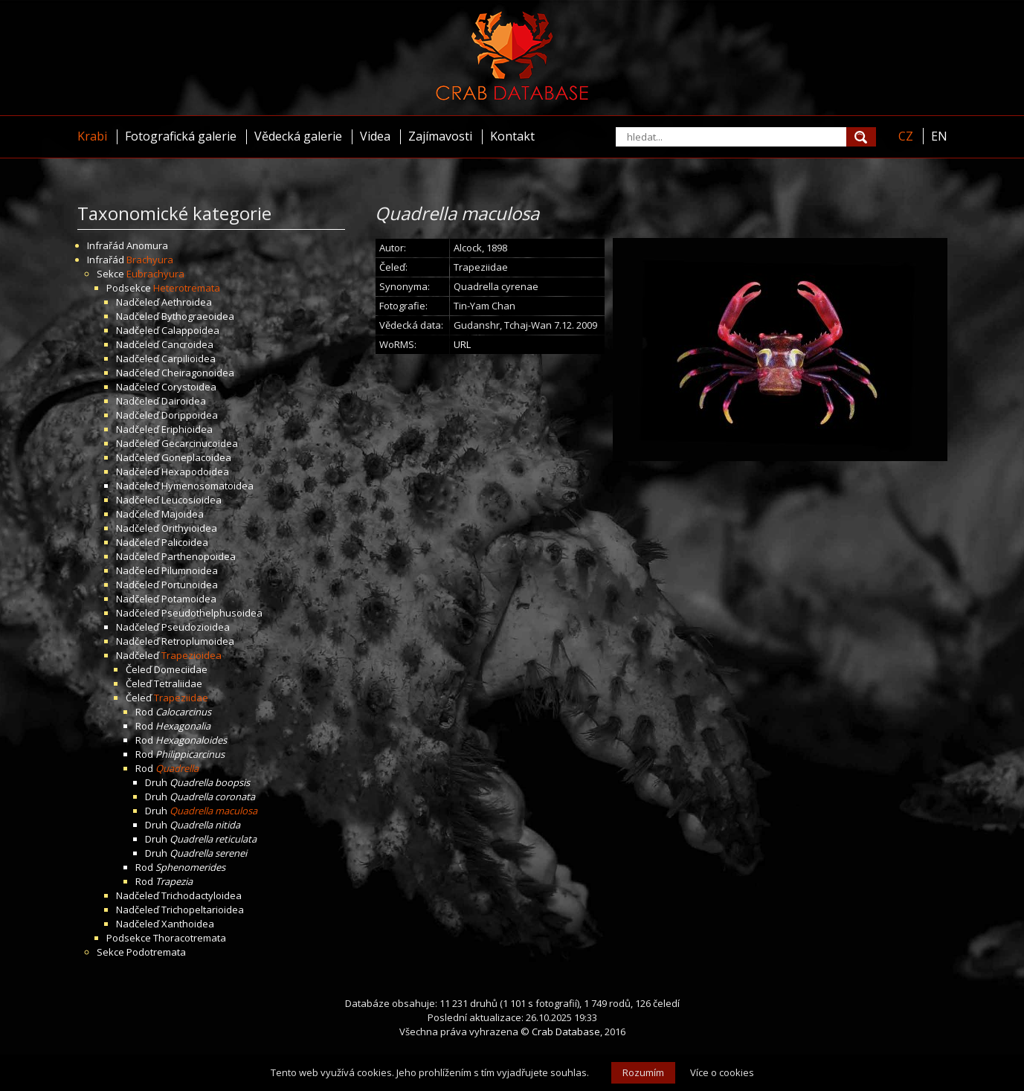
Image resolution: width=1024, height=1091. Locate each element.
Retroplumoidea (197, 641)
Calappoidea (190, 330)
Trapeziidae (181, 697)
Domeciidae (180, 669)
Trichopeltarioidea (202, 909)
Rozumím (643, 1072)
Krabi (92, 136)
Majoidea (182, 514)
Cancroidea (187, 344)
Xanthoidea (187, 923)
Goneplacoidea (196, 457)
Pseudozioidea (195, 627)
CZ (905, 136)
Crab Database (566, 1031)
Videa (375, 136)
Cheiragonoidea (197, 372)
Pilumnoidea (189, 570)
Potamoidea (188, 598)
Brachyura (149, 259)
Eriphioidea (187, 429)
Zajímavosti (440, 136)
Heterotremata (186, 288)
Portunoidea (189, 584)
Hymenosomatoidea (207, 485)
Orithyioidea (189, 528)
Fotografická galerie (180, 136)
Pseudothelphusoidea (212, 612)
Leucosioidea (191, 499)
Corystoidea (188, 386)
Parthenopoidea (198, 556)
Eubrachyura (155, 273)
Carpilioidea (188, 358)
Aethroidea (186, 302)
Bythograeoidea (197, 316)
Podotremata (156, 952)
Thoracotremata (189, 937)
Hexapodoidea (195, 471)
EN (939, 136)
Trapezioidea (191, 655)
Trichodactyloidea (201, 895)
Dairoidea (183, 401)
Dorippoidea (189, 415)
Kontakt (512, 136)
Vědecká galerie (298, 136)
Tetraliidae (178, 683)
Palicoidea (184, 542)
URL (462, 344)
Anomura (147, 245)
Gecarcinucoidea (199, 443)
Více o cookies (722, 1072)
